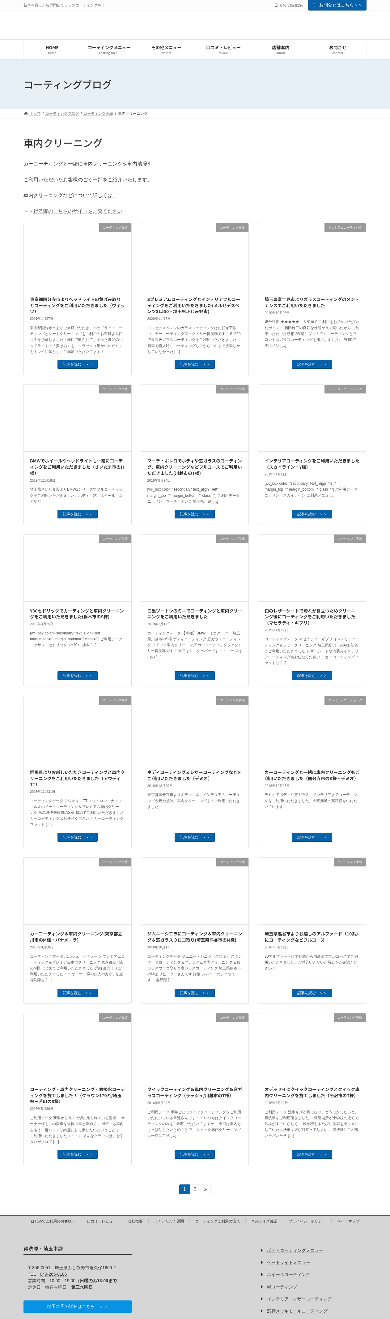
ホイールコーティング (288, 1274)
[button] (77, 1306)
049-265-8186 (53, 1274)
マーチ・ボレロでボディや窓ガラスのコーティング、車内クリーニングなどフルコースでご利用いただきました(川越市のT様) (194, 467)
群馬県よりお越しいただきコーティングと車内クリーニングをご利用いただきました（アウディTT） (77, 778)
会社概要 (135, 1221)
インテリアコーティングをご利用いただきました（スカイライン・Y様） (312, 464)
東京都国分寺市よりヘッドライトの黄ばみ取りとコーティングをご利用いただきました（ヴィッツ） (77, 305)
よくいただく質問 (169, 1221)
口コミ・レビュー (102, 1221)
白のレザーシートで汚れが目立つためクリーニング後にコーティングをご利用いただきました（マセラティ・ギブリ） (310, 617)
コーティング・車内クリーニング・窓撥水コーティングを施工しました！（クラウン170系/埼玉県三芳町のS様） (77, 1095)
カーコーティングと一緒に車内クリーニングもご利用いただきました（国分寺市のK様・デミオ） (312, 775)
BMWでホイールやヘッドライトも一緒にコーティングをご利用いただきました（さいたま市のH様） (77, 467)
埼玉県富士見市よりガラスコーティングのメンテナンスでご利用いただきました (312, 302)
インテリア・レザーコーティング (299, 1298)
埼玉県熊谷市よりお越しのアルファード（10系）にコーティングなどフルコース (311, 936)
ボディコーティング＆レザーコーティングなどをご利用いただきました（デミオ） (194, 775)
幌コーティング (282, 1286)
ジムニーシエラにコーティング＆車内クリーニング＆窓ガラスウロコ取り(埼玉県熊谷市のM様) (194, 936)
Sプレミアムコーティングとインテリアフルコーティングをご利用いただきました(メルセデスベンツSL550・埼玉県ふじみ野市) (193, 305)
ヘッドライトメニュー (288, 1262)
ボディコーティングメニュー (295, 1250)
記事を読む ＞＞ (77, 364)
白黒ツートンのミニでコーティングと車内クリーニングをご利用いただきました (194, 614)
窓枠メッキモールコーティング (297, 1310)
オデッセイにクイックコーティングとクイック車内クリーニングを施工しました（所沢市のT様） (312, 1092)
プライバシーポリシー (307, 1221)
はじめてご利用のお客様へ (53, 1221)
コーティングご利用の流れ (217, 1221)
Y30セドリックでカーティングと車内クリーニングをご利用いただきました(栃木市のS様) (77, 614)
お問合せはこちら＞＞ (337, 4)
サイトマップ (348, 1221)
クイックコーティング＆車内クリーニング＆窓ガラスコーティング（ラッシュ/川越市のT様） (194, 1092)
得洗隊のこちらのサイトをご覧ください (77, 211)
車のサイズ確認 (264, 1221)
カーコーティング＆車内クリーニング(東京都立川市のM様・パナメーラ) (76, 936)
